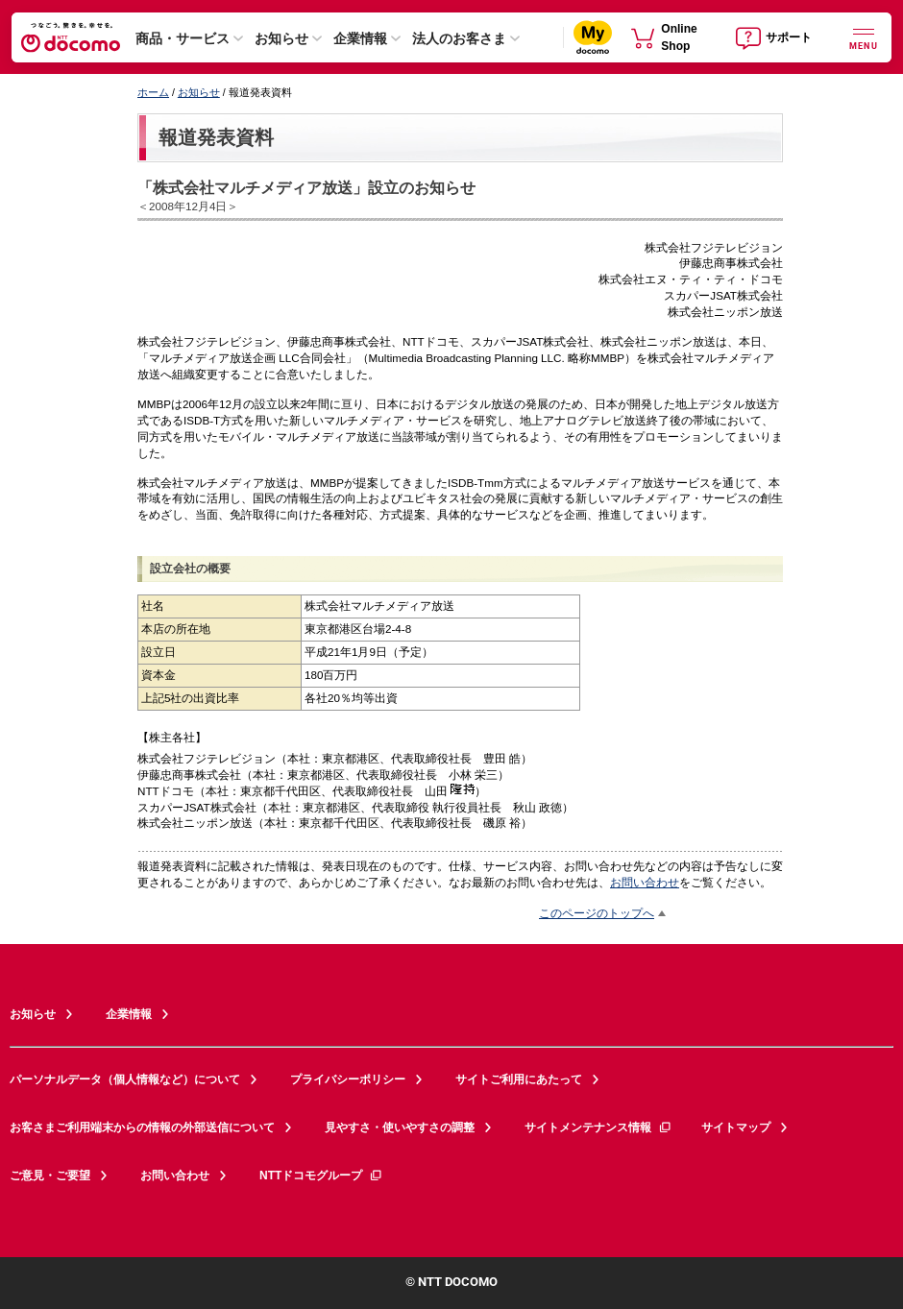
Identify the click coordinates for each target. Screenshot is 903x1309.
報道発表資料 (216, 137)
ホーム (153, 92)
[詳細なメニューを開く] (864, 37)
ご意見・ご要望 (50, 1175)
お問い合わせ (644, 882)
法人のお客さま (459, 38)
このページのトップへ (596, 913)
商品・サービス (182, 38)
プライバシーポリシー (347, 1079)
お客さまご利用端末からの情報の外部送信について (142, 1127)
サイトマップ (735, 1127)
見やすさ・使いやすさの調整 (400, 1127)
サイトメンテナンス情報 (598, 1127)
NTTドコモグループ (321, 1175)
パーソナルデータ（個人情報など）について (125, 1079)
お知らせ (281, 38)
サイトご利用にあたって (518, 1079)
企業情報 (360, 38)
